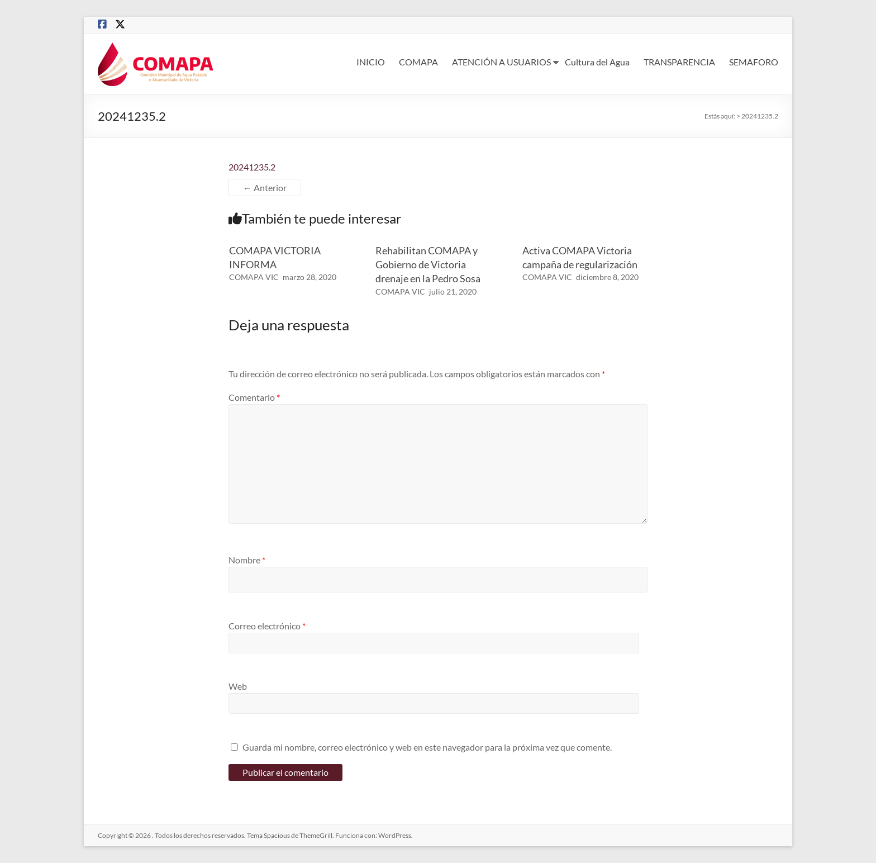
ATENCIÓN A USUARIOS (501, 61)
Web (237, 686)
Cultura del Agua (597, 61)
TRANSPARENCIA (679, 61)
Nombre (246, 559)
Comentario (254, 397)
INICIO (370, 61)
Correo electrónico (267, 625)
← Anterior (265, 187)
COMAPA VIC (254, 277)
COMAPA (418, 61)
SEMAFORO (753, 61)
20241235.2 (251, 167)
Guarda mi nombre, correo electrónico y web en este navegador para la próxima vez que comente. (427, 747)
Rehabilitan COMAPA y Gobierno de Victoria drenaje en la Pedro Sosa (427, 264)
